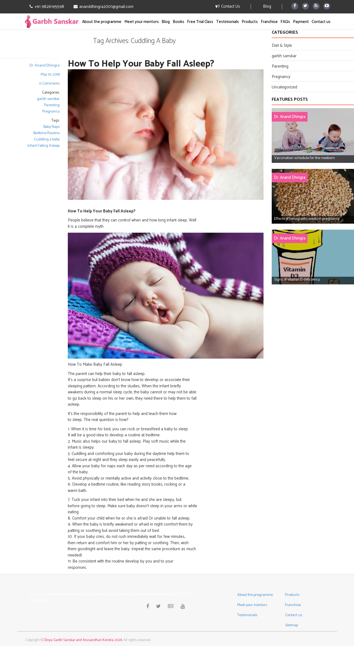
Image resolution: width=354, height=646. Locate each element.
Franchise (269, 21)
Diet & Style (282, 45)
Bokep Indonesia (42, 594)
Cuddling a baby (47, 139)
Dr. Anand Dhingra (45, 65)
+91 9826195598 (47, 7)
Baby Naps (51, 127)
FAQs (285, 21)
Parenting (52, 105)
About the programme (101, 21)
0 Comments (49, 83)
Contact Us (227, 6)
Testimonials (227, 21)
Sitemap (291, 625)
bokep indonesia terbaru (75, 594)
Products (250, 21)
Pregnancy (51, 111)
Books (178, 21)
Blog (267, 6)
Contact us (321, 21)
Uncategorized (284, 87)
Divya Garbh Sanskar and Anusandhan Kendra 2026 (83, 640)
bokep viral (123, 594)
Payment (301, 21)
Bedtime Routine (46, 133)
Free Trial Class (200, 21)
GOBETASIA (39, 601)
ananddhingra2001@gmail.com (103, 7)
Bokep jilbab (105, 594)
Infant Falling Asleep (44, 146)
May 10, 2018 (50, 74)
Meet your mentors (141, 21)
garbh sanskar (48, 99)
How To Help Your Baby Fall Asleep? (141, 63)
